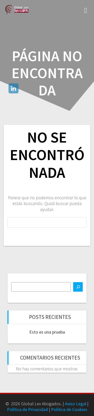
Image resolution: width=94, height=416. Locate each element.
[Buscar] (78, 287)
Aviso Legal (75, 404)
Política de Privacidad (27, 409)
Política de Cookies (69, 409)
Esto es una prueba (47, 332)
